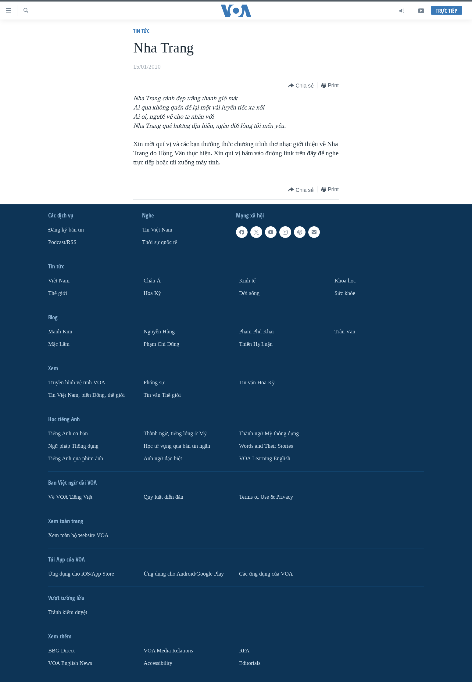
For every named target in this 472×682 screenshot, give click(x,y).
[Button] (301, 85)
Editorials (249, 663)
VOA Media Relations (168, 650)
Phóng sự (154, 382)
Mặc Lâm (59, 344)
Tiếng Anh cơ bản (68, 433)
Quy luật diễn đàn (163, 497)
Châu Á (152, 280)
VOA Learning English (264, 458)
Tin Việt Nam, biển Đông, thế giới (86, 395)
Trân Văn (344, 331)
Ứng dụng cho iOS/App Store (81, 573)
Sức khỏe (344, 293)
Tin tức (141, 30)
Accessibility (158, 663)
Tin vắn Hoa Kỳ (257, 382)
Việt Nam (59, 280)
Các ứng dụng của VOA (266, 573)
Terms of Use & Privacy (266, 497)
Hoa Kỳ (152, 293)
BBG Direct (61, 650)
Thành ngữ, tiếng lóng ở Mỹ (175, 433)
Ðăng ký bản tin (66, 229)
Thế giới (57, 293)
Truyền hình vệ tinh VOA (76, 382)
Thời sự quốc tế (159, 242)
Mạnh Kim (60, 331)
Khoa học (345, 280)
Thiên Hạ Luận (256, 344)
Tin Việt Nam (157, 229)
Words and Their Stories (266, 446)
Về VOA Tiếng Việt (70, 497)
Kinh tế (247, 280)
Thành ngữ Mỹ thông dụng (269, 433)
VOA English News (70, 663)
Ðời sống (249, 293)
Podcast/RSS (62, 242)
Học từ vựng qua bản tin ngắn (177, 446)
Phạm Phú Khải (256, 331)
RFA (244, 650)
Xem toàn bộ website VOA (78, 535)
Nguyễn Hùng (159, 331)
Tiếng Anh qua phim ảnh (75, 458)
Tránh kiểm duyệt (67, 612)
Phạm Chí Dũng (161, 344)
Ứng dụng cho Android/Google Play (184, 573)
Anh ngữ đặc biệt (163, 458)
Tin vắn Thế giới (162, 395)
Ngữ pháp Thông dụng (73, 446)
